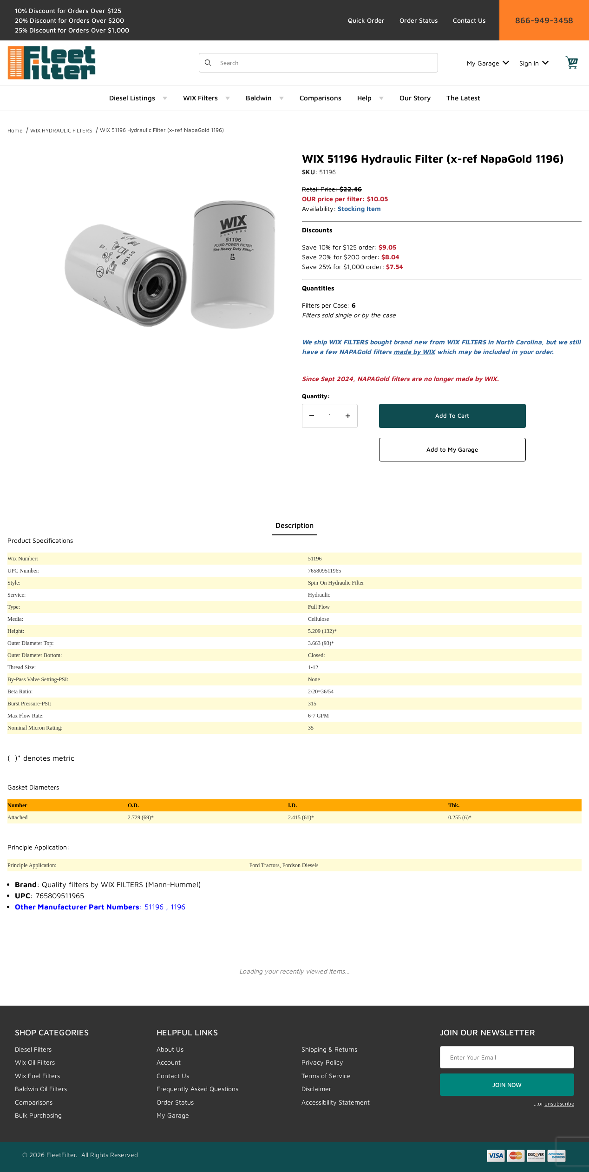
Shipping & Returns (329, 1049)
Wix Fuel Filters (37, 1076)
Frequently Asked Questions (197, 1089)
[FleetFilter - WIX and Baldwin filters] (51, 62)
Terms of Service (326, 1076)
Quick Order (366, 20)
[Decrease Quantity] (311, 416)
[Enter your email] (507, 1057)
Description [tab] (294, 525)
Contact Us (469, 20)
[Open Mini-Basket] (572, 62)
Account (169, 1062)
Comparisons (33, 1102)
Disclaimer (316, 1089)
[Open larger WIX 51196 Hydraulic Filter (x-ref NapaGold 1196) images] (170, 263)
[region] (26, 259)
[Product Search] (326, 62)
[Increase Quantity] (348, 416)
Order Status (418, 20)
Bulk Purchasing (38, 1115)
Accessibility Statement (335, 1102)
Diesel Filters (33, 1049)
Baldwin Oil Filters (41, 1089)
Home (15, 130)
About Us (170, 1049)
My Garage (488, 63)
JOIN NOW (507, 1084)
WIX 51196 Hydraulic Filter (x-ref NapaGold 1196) (162, 129)
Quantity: (316, 396)
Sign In (534, 63)
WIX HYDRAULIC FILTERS (61, 130)
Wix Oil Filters (35, 1062)
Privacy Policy (322, 1062)
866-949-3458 (544, 20)
